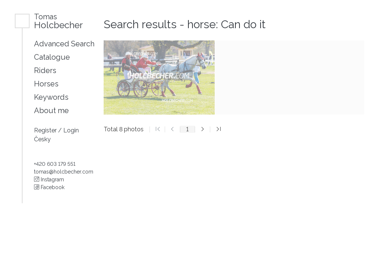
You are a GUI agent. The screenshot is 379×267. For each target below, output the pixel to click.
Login (71, 130)
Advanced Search (64, 43)
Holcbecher (58, 21)
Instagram (49, 179)
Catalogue (52, 57)
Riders (45, 70)
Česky (42, 139)
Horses (46, 83)
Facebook (49, 187)
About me (51, 110)
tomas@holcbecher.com (63, 172)
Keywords (51, 97)
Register (46, 130)
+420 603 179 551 (55, 164)
